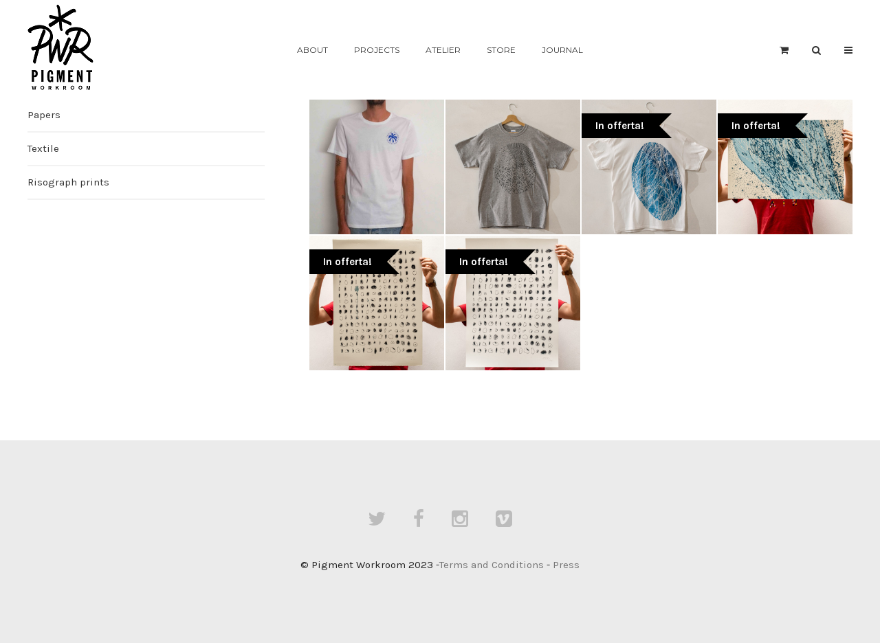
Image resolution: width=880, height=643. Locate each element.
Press (566, 565)
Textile (43, 148)
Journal (562, 50)
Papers (44, 115)
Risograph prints (68, 182)
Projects (376, 50)
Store (501, 50)
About (312, 50)
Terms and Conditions (491, 565)
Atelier (443, 50)
